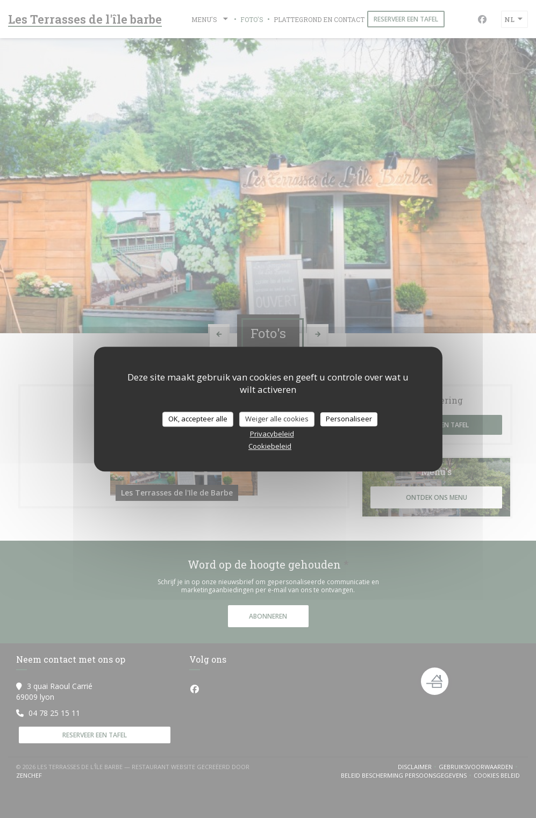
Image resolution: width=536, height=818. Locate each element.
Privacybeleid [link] (272, 434)
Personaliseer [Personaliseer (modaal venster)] (349, 419)
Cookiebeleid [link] (269, 446)
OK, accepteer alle (197, 419)
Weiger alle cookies (277, 419)
